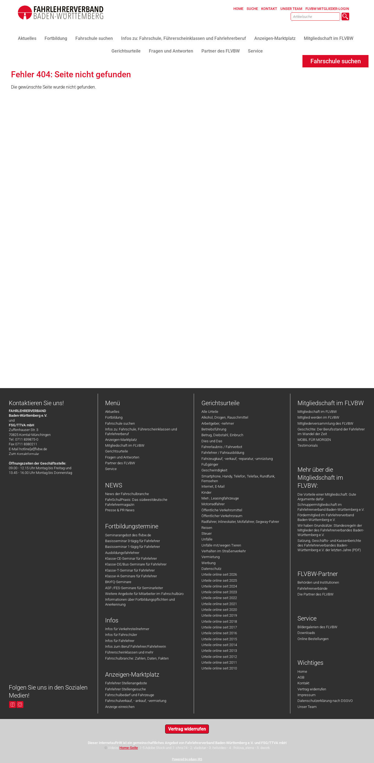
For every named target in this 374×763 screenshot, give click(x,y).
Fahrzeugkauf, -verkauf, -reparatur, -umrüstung (237, 459)
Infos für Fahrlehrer (119, 641)
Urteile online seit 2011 (219, 662)
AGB (300, 677)
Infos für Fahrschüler (121, 635)
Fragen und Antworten (122, 457)
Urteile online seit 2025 (219, 580)
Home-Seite (128, 748)
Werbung (208, 563)
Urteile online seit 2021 (219, 604)
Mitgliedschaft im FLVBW (124, 445)
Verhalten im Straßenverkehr (223, 551)
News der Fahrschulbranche (127, 494)
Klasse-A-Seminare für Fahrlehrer (131, 576)
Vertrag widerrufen (311, 689)
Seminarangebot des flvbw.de (128, 535)
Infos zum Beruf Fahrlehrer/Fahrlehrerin (135, 646)
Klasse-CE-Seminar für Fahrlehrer (131, 558)
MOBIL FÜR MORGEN (314, 440)
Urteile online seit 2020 (219, 610)
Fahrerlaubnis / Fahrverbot (221, 447)
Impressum (306, 695)
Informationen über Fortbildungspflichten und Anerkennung (140, 601)
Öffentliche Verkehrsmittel (221, 510)
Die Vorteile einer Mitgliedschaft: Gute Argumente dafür (326, 496)
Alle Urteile (209, 412)
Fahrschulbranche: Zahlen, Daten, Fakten (137, 658)
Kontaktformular (28, 454)
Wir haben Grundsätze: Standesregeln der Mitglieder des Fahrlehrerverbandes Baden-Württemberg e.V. (330, 530)
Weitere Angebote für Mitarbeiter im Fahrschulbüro (144, 594)
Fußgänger (209, 464)
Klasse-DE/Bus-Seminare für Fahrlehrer (135, 564)
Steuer (206, 533)
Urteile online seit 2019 (219, 615)
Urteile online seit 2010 (219, 668)
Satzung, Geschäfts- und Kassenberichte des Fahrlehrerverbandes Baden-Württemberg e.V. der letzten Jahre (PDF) (329, 545)
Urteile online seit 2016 (219, 633)
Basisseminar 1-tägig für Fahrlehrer (132, 547)
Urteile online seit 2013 (219, 651)
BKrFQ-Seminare (118, 582)
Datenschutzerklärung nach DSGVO (325, 701)
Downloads (306, 633)
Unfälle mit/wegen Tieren (221, 545)
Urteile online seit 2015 (219, 639)
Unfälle (206, 539)
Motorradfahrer (213, 504)
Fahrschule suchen (120, 423)
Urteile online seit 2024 (219, 586)
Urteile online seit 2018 (219, 621)
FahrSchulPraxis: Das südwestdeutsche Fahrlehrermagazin (136, 502)
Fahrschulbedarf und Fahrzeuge (129, 695)
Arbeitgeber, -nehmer (217, 423)
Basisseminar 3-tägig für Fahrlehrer (132, 541)
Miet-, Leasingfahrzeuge (220, 498)
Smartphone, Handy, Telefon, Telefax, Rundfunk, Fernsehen (238, 478)
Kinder (206, 492)
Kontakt (303, 683)
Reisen (206, 528)
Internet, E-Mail (213, 486)
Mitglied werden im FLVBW (318, 417)
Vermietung (210, 557)
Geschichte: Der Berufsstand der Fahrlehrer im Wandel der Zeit (331, 431)
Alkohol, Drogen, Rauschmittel (224, 417)
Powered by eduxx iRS (187, 759)
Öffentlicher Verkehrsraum (221, 516)
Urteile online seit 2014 (219, 645)
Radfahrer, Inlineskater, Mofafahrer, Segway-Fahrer (240, 522)
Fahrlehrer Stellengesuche (125, 689)
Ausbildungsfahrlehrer (122, 553)
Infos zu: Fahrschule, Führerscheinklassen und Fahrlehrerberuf (141, 431)
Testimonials (307, 445)
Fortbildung (113, 417)
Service (111, 469)
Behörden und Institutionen (318, 582)
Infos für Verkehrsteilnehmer (127, 629)
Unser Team (307, 707)
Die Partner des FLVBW (315, 594)
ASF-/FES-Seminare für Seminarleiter (134, 588)
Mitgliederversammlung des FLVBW (325, 423)
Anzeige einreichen (120, 707)
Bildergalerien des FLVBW (317, 627)
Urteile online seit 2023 (219, 592)
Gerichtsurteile (116, 451)
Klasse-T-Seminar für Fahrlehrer (130, 570)
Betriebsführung (213, 429)
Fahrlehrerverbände (312, 588)
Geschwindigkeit (214, 470)
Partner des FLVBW (120, 463)
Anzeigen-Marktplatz (121, 440)
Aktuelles (112, 412)
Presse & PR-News (120, 510)
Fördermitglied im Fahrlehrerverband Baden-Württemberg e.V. (325, 517)
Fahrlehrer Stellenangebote (126, 683)
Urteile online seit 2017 (219, 627)
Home (302, 671)
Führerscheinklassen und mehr (129, 652)
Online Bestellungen (313, 639)
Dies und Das (211, 441)
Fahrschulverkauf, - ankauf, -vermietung (135, 701)
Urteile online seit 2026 (219, 574)
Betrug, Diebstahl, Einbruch (222, 435)
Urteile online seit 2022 (219, 598)
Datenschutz (211, 569)
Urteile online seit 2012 (219, 657)
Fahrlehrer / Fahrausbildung (222, 453)
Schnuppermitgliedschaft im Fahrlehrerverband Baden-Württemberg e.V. (330, 507)
